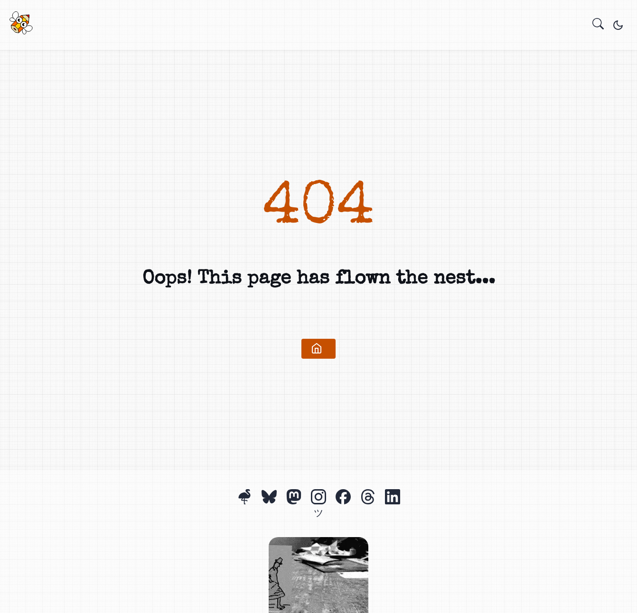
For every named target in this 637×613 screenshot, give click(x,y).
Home (298, 27)
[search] (598, 25)
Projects (308, 27)
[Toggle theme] (618, 25)
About (317, 27)
